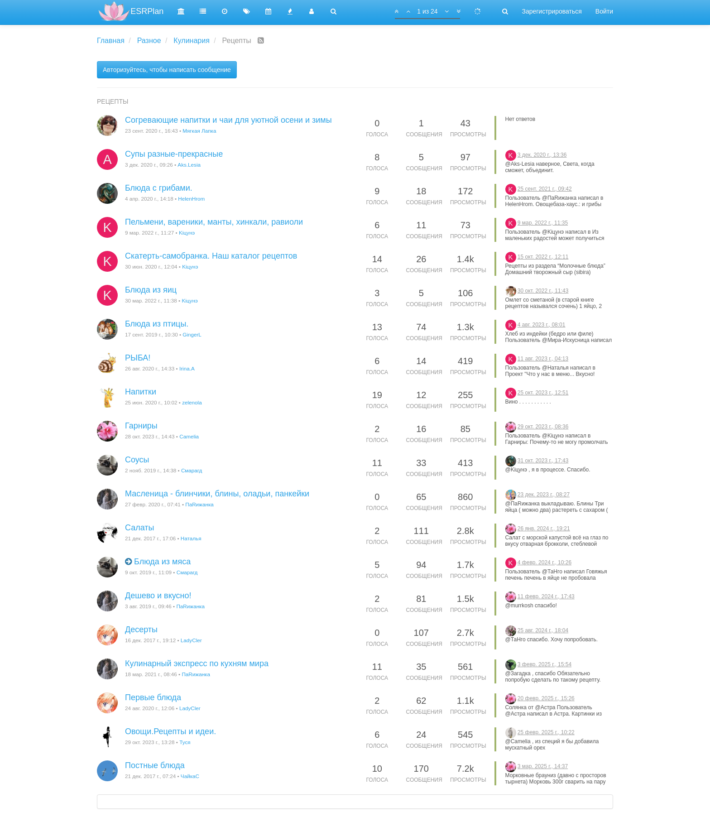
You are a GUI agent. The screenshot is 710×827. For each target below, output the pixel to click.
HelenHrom (191, 199)
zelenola (192, 402)
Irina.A (187, 368)
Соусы (137, 459)
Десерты (141, 629)
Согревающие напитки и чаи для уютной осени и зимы (228, 120)
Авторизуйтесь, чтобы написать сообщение (167, 69)
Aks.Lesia (189, 165)
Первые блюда (153, 697)
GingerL (191, 334)
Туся (184, 742)
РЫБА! (137, 357)
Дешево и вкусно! (158, 595)
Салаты (139, 527)
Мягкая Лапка (199, 131)
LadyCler (191, 640)
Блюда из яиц (151, 289)
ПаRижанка (199, 504)
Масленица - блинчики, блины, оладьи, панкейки (217, 493)
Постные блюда (155, 765)
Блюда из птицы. (156, 323)
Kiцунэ (187, 233)
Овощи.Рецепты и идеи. (170, 731)
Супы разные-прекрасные (174, 154)
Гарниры (141, 425)
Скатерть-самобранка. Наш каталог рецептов (211, 255)
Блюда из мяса (162, 561)
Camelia (189, 436)
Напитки (140, 391)
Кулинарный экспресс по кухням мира (197, 663)
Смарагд (191, 470)
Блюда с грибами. (158, 187)
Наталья (191, 538)
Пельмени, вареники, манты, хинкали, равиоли (214, 221)
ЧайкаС (190, 776)
